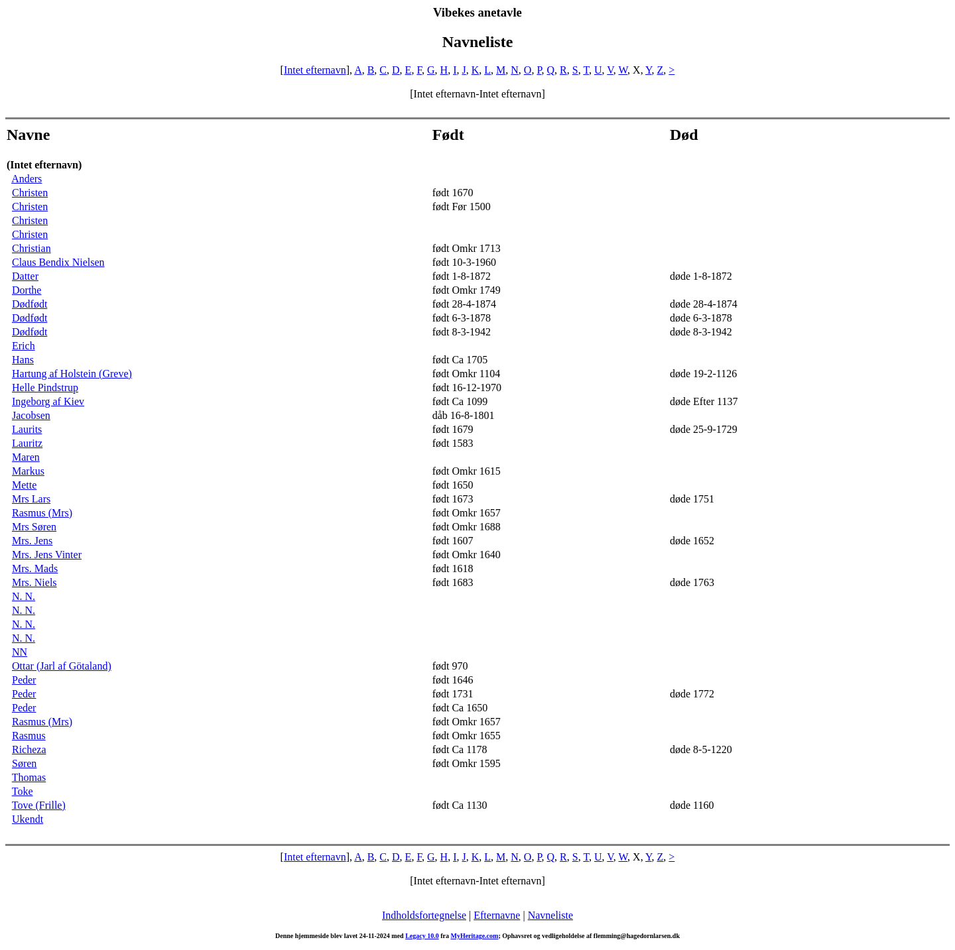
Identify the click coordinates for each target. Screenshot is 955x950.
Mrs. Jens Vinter (47, 554)
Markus (28, 471)
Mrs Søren (34, 526)
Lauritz (27, 443)
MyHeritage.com (474, 935)
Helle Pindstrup (45, 387)
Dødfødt (29, 304)
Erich (23, 345)
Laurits (27, 429)
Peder (24, 679)
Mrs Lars (31, 499)
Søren (24, 763)
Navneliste (550, 915)
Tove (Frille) (39, 805)
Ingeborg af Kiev (48, 401)
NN (19, 652)
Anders (26, 178)
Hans (23, 359)
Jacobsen (31, 415)
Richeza (29, 749)
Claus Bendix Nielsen (58, 262)
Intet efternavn (315, 70)
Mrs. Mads (35, 568)
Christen (30, 192)
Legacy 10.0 (422, 935)
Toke (22, 791)
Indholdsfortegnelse (424, 915)
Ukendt (27, 819)
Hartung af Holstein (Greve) (72, 373)
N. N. (23, 596)
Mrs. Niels (34, 582)
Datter (25, 276)
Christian (31, 248)
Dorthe (26, 290)
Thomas (29, 777)
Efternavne (497, 915)
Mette (24, 485)
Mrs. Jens (32, 540)
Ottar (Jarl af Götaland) (61, 666)
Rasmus (29, 735)
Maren (26, 457)
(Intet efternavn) (44, 164)
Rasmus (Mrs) (42, 512)
